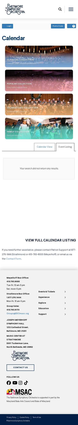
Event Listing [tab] (65, 147)
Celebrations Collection (22, 108)
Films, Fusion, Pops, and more (17, 88)
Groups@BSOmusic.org (18, 314)
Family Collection (18, 132)
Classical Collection (20, 60)
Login (7, 26)
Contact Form (13, 259)
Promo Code (58, 26)
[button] (60, 9)
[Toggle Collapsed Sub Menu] (52, 292)
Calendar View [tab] (44, 147)
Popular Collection (19, 84)
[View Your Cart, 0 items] (71, 26)
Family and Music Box (14, 136)
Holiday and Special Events (16, 112)
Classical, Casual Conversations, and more (21, 64)
